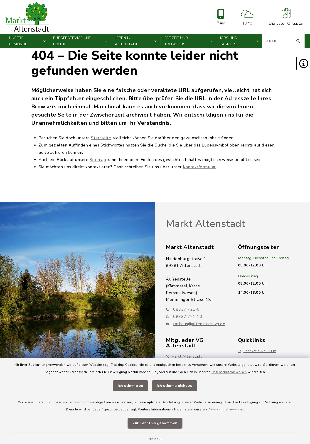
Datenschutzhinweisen (229, 372)
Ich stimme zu (130, 385)
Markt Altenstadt (205, 224)
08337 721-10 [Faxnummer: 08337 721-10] (184, 316)
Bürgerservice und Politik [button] (80, 41)
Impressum (155, 438)
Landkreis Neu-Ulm (257, 351)
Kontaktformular (199, 167)
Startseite (101, 138)
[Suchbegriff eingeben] (283, 41)
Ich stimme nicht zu (174, 385)
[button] (303, 63)
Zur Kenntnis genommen (155, 423)
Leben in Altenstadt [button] (136, 41)
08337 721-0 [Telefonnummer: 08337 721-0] (183, 309)
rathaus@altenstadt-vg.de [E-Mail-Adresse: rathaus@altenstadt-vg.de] (195, 324)
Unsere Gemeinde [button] (27, 41)
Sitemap (98, 159)
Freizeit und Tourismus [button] (189, 41)
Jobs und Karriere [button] (239, 41)
